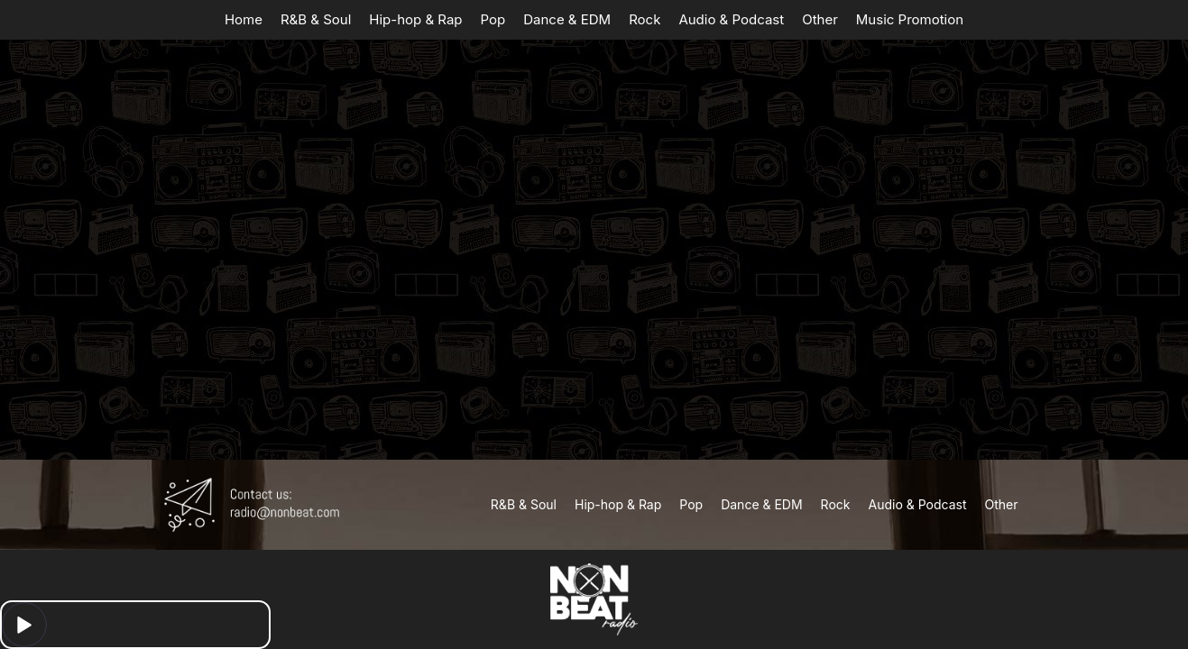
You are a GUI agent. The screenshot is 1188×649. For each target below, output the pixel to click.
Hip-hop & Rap (415, 19)
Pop (493, 19)
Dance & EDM (567, 19)
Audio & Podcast (731, 19)
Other (820, 19)
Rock (644, 19)
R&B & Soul (316, 19)
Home (243, 19)
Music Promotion (909, 19)
